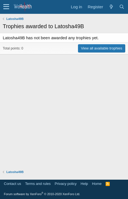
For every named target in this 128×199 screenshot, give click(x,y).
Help (84, 184)
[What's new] (111, 7)
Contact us (12, 184)
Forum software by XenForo (42, 194)
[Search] (121, 7)
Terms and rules (38, 184)
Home (97, 184)
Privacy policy (66, 184)
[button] (6, 7)
